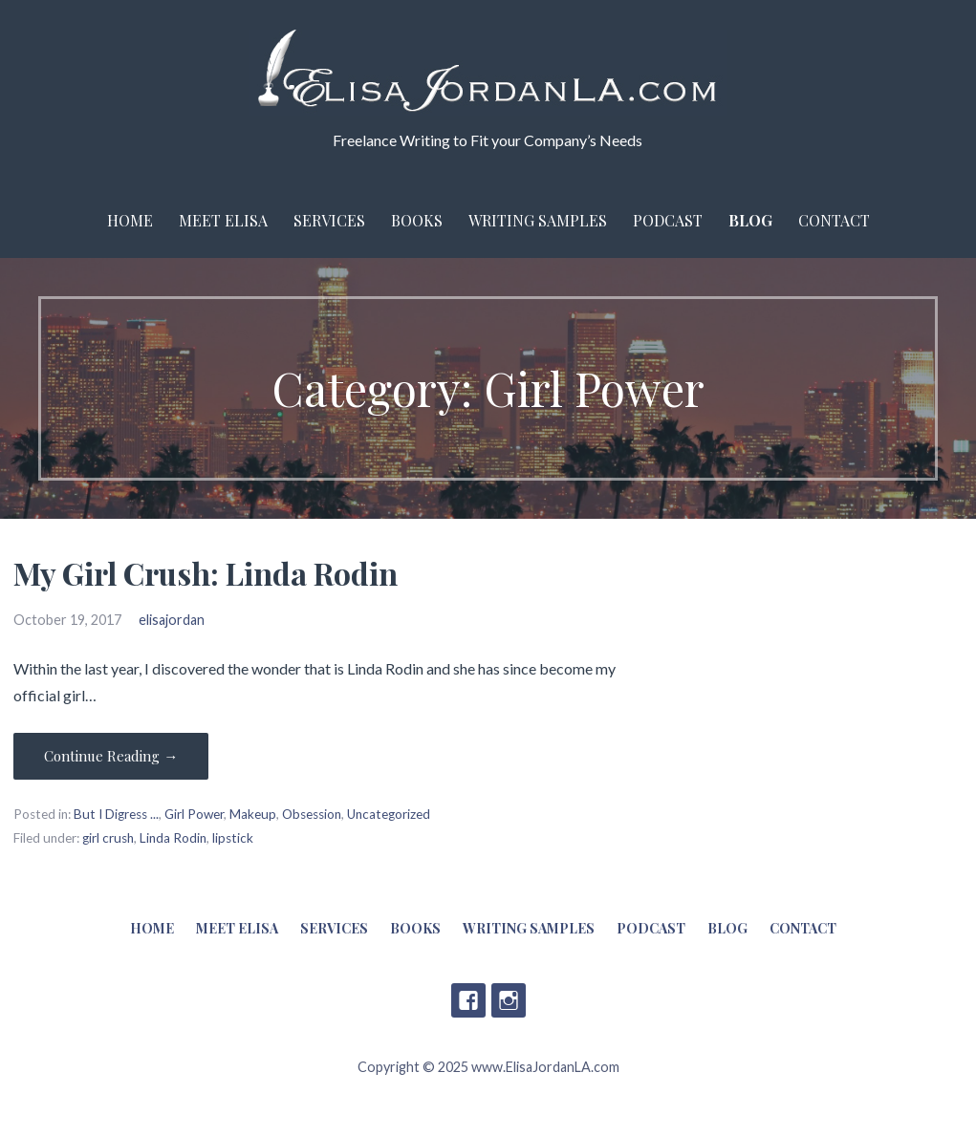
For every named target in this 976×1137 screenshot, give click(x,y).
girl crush (108, 838)
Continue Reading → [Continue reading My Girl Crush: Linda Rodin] (111, 755)
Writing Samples (537, 220)
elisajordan (172, 619)
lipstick (232, 838)
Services (329, 220)
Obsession (311, 814)
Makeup (252, 814)
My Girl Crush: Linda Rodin (205, 572)
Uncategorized (388, 814)
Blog (750, 220)
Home (130, 220)
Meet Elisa (223, 220)
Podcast (668, 220)
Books (417, 220)
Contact (834, 220)
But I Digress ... (116, 814)
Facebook (468, 1000)
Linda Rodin (173, 838)
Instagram (508, 1000)
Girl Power (194, 814)
